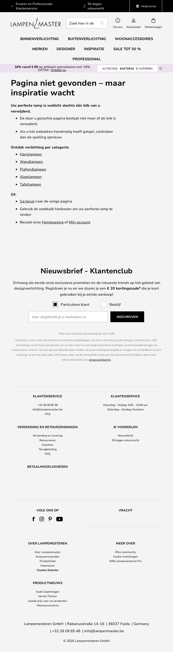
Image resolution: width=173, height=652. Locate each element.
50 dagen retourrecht (125, 428)
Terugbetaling (48, 437)
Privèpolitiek (48, 561)
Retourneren (47, 428)
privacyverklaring (100, 347)
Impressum (48, 565)
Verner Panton (47, 596)
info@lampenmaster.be (47, 397)
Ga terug (27, 201)
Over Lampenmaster (47, 552)
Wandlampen (31, 161)
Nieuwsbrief (125, 423)
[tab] (47, 393)
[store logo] (36, 23)
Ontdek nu (58, 70)
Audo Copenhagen (47, 591)
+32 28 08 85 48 (48, 393)
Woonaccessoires (47, 605)
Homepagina (53, 222)
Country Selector (48, 570)
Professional (87, 58)
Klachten (47, 432)
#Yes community (125, 552)
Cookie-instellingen (125, 556)
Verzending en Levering (47, 423)
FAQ (47, 402)
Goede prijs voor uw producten (47, 601)
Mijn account (79, 222)
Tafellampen (30, 184)
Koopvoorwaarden (47, 556)
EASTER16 (127, 68)
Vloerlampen (31, 176)
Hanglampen (31, 154)
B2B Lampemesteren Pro (125, 561)
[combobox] (86, 23)
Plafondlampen (33, 169)
